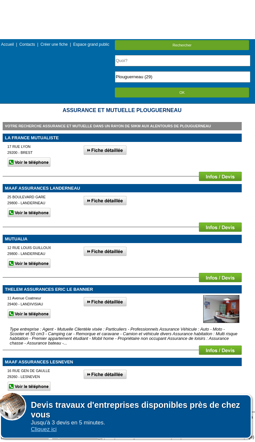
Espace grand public (91, 44)
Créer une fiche (54, 44)
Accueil (7, 44)
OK (182, 93)
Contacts (27, 44)
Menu (127, 4)
